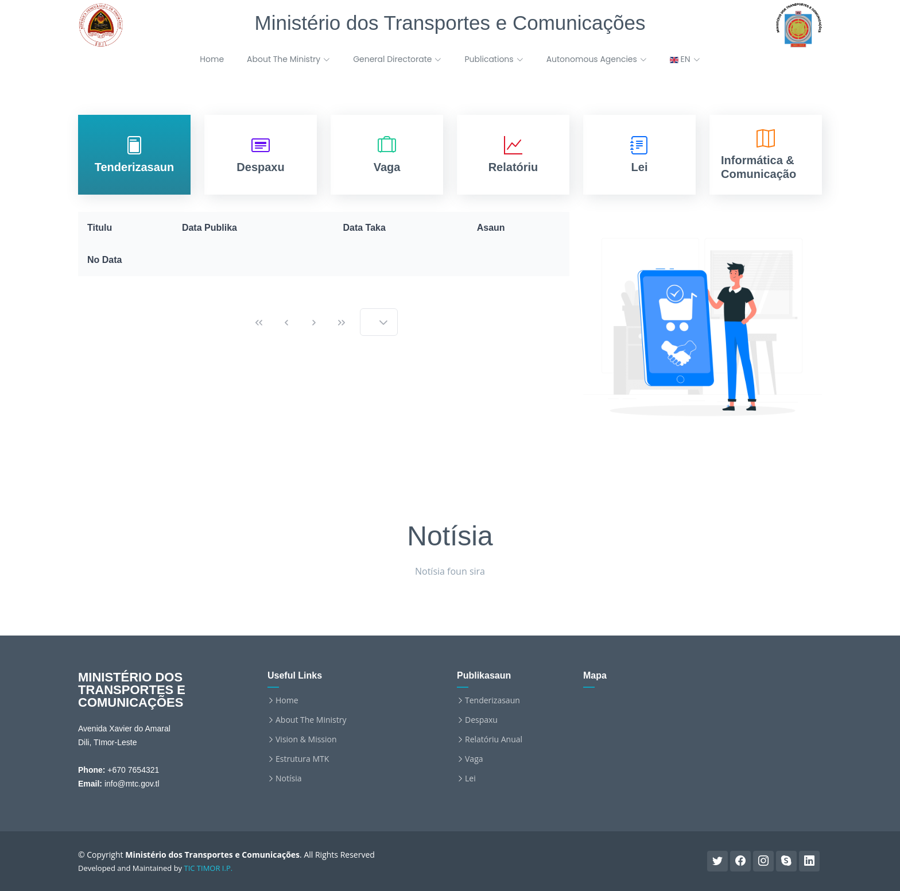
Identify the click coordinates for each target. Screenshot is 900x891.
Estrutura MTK (302, 759)
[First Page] (259, 322)
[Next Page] (314, 322)
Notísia (288, 778)
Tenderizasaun (492, 700)
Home (212, 59)
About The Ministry (311, 720)
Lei (470, 778)
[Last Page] (341, 322)
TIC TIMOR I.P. (208, 868)
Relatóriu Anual (493, 739)
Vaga (474, 759)
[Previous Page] (286, 322)
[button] (383, 322)
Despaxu (481, 720)
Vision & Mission (306, 739)
